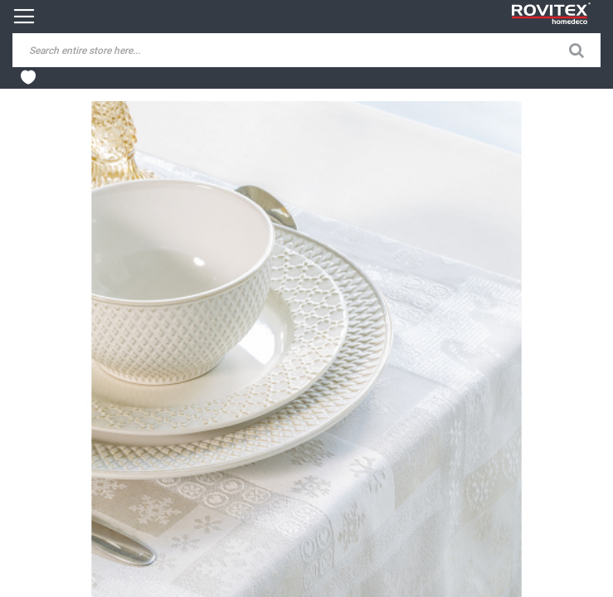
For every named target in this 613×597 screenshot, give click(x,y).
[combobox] (141, 50)
